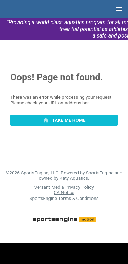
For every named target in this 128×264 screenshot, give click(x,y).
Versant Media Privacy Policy (64, 187)
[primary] (64, 120)
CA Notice (64, 192)
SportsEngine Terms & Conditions (63, 198)
